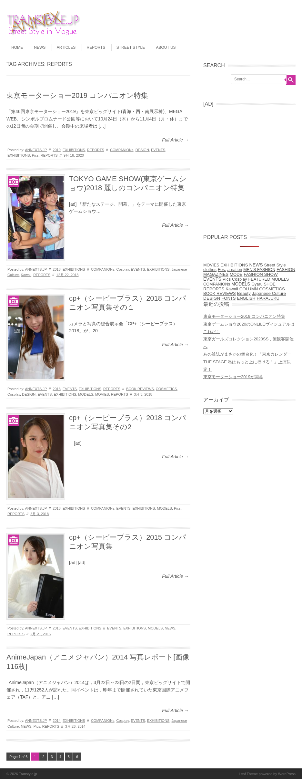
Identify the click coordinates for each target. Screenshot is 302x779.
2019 (56, 150)
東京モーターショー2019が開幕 (233, 376)
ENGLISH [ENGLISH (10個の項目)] (246, 298)
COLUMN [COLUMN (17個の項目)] (248, 288)
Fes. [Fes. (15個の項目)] (222, 269)
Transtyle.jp (28, 774)
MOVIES (102, 394)
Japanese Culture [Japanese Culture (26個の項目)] (269, 293)
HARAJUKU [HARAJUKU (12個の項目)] (268, 298)
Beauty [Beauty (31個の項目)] (244, 293)
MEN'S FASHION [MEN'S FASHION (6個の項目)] (259, 269)
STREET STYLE (130, 47)
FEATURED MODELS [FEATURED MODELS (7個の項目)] (268, 279)
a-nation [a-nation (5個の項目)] (234, 269)
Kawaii (26, 275)
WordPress (287, 774)
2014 (56, 720)
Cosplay (122, 269)
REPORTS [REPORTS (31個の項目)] (213, 288)
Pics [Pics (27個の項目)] (227, 279)
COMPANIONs (122, 150)
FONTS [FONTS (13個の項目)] (228, 298)
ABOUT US (166, 47)
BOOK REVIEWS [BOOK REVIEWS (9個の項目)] (219, 293)
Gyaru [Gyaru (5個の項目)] (257, 284)
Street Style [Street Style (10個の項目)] (275, 265)
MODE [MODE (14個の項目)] (236, 274)
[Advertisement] (251, 168)
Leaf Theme (248, 774)
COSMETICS (166, 389)
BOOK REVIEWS (140, 389)
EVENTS (158, 150)
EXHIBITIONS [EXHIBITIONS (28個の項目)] (234, 265)
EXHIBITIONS (74, 150)
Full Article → (175, 139)
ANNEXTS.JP (36, 150)
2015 (56, 628)
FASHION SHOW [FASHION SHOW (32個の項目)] (260, 274)
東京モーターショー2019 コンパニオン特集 (77, 95)
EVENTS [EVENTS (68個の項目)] (212, 279)
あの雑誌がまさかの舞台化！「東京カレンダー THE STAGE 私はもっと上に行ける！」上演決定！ (247, 362)
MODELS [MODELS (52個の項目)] (240, 284)
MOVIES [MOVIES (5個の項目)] (211, 265)
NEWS (39, 47)
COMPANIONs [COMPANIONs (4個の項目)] (216, 284)
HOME (17, 47)
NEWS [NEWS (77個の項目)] (256, 264)
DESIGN (142, 150)
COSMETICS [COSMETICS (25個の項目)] (272, 288)
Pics (35, 155)
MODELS (85, 394)
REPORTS (96, 47)
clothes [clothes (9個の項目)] (209, 269)
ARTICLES (66, 47)
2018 (56, 269)
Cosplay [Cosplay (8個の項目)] (239, 279)
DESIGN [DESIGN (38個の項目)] (211, 298)
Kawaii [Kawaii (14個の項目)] (232, 288)
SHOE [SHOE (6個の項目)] (270, 284)
